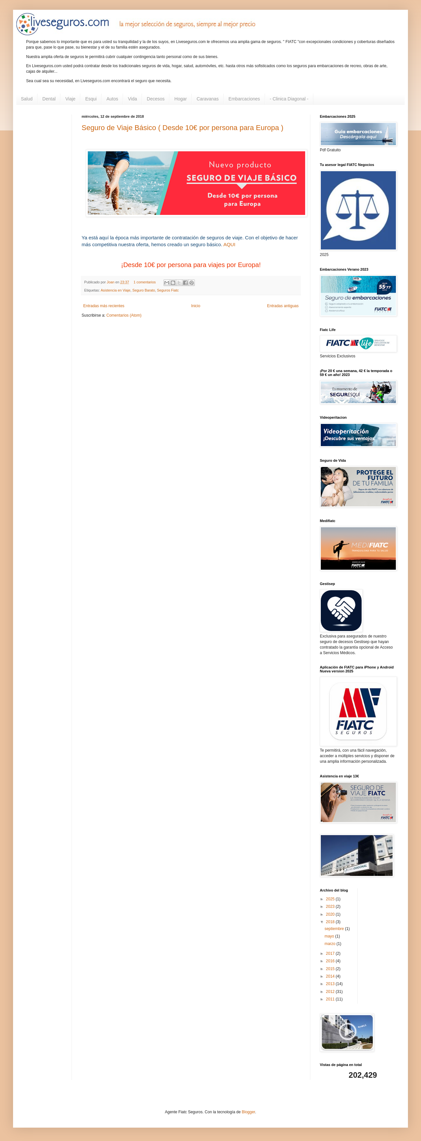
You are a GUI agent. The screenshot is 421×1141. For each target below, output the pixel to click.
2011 (331, 999)
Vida (132, 98)
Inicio (195, 306)
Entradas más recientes (103, 306)
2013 (331, 984)
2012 (331, 991)
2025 (331, 899)
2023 (331, 906)
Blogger (248, 1112)
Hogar (180, 98)
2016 (331, 961)
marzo (330, 943)
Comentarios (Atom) (123, 315)
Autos (112, 98)
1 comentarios (144, 282)
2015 (331, 969)
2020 (331, 914)
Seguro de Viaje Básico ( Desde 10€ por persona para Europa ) (182, 128)
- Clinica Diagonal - (289, 98)
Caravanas (207, 98)
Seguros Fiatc (168, 290)
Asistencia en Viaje (115, 290)
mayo (329, 936)
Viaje (70, 98)
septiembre (334, 928)
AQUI (229, 244)
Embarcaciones (244, 98)
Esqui (91, 98)
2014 (331, 976)
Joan (111, 282)
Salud (27, 98)
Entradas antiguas (283, 306)
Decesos (155, 98)
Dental (48, 98)
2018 (331, 922)
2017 (331, 953)
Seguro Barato (143, 290)
